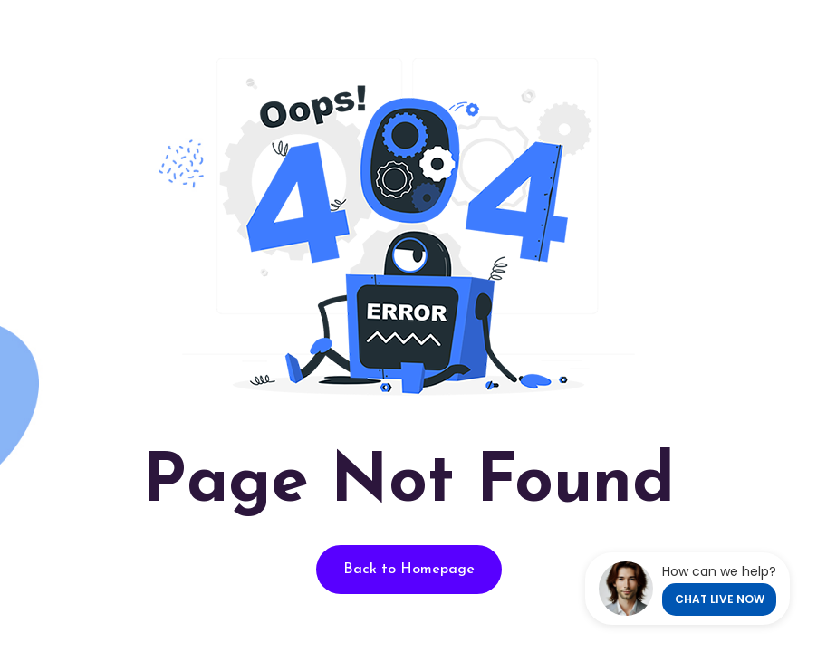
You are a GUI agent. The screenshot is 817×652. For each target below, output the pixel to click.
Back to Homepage (409, 569)
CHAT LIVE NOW (719, 599)
